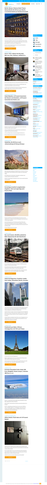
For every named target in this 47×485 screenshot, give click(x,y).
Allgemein (34, 169)
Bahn (10, 233)
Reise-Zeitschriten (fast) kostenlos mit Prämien (37, 89)
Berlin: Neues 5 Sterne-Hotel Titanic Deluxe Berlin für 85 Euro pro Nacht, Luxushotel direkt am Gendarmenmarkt (16, 10)
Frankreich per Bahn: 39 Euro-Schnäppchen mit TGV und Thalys (14, 328)
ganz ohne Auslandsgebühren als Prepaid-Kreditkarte (37, 102)
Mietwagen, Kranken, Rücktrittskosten (37, 92)
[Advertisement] (37, 19)
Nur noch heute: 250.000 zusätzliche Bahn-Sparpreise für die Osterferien (15, 236)
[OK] (45, 483)
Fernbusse (34, 171)
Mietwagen (37, 42)
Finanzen (34, 172)
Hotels (10, 6)
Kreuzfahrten (38, 46)
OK (40, 483)
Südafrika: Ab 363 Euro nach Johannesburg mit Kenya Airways (14, 143)
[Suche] (41, 4)
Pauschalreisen (38, 44)
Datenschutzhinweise (36, 483)
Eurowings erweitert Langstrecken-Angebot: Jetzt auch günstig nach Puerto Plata (15, 188)
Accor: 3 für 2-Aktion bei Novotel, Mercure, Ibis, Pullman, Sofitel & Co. (15, 54)
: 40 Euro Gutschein (37, 83)
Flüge (10, 140)
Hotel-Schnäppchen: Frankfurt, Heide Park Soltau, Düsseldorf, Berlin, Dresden (16, 279)
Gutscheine (11, 94)
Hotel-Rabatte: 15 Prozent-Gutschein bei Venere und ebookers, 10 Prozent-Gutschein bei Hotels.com (16, 97)
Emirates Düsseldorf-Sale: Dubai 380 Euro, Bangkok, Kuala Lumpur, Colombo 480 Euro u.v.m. (16, 371)
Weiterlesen (10, 48)
